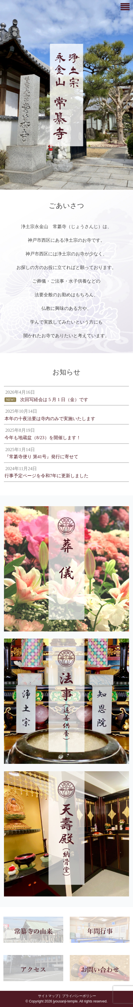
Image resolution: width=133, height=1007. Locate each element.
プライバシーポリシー (78, 996)
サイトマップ (47, 996)
